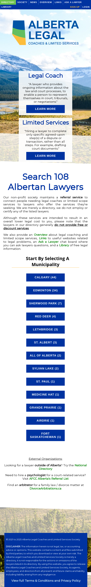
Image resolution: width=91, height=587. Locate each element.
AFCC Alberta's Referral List (49, 478)
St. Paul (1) (45, 381)
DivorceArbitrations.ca (45, 488)
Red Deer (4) (45, 316)
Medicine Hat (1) (45, 394)
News (33, 2)
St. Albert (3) (45, 342)
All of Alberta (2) (45, 355)
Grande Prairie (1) (46, 407)
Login (86, 7)
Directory (8, 2)
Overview (46, 2)
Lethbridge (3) (45, 329)
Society (22, 2)
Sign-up (75, 7)
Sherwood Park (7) (45, 303)
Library (7, 7)
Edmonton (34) (45, 290)
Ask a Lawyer (73, 2)
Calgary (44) (45, 277)
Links (58, 2)
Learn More (45, 109)
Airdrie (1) (45, 420)
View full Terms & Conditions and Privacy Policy (45, 580)
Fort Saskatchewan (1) (45, 435)
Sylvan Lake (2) (45, 368)
